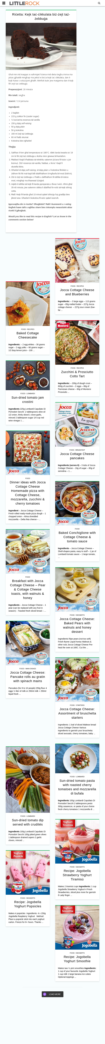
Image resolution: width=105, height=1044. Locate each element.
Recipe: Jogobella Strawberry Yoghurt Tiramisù (77, 875)
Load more (51, 994)
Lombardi (31, 393)
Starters (80, 705)
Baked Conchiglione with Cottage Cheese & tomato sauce (77, 537)
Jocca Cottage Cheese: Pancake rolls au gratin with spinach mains (28, 677)
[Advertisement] (28, 257)
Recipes (80, 286)
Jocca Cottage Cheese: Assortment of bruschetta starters (77, 713)
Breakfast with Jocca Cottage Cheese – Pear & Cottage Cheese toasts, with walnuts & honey (28, 589)
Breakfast (80, 450)
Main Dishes (30, 669)
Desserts (80, 615)
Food (73, 286)
